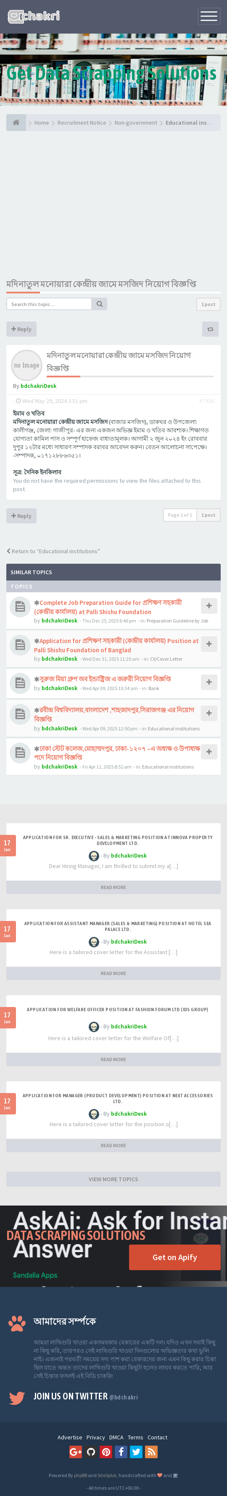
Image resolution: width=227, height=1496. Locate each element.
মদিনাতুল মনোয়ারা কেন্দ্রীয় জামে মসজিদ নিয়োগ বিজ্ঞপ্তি (101, 284)
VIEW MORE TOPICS (113, 1179)
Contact (157, 1437)
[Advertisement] (113, 204)
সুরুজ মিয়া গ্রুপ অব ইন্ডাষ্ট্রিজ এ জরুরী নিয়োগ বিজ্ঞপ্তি (105, 679)
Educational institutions (174, 728)
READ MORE (113, 887)
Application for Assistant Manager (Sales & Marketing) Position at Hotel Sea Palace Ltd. (117, 926)
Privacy (96, 1437)
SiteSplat (107, 1475)
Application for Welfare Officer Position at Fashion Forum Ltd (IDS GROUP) (117, 1009)
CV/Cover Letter (166, 659)
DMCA (116, 1437)
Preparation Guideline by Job (177, 620)
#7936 (206, 401)
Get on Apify (175, 1257)
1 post (208, 304)
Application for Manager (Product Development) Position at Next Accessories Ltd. (118, 1098)
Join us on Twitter (86, 1396)
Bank (153, 688)
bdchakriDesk (38, 386)
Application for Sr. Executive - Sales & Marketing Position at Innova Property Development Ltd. (118, 840)
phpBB (80, 1475)
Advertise (70, 1437)
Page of (180, 515)
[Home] (16, 122)
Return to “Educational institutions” (53, 551)
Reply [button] (21, 329)
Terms (135, 1437)
